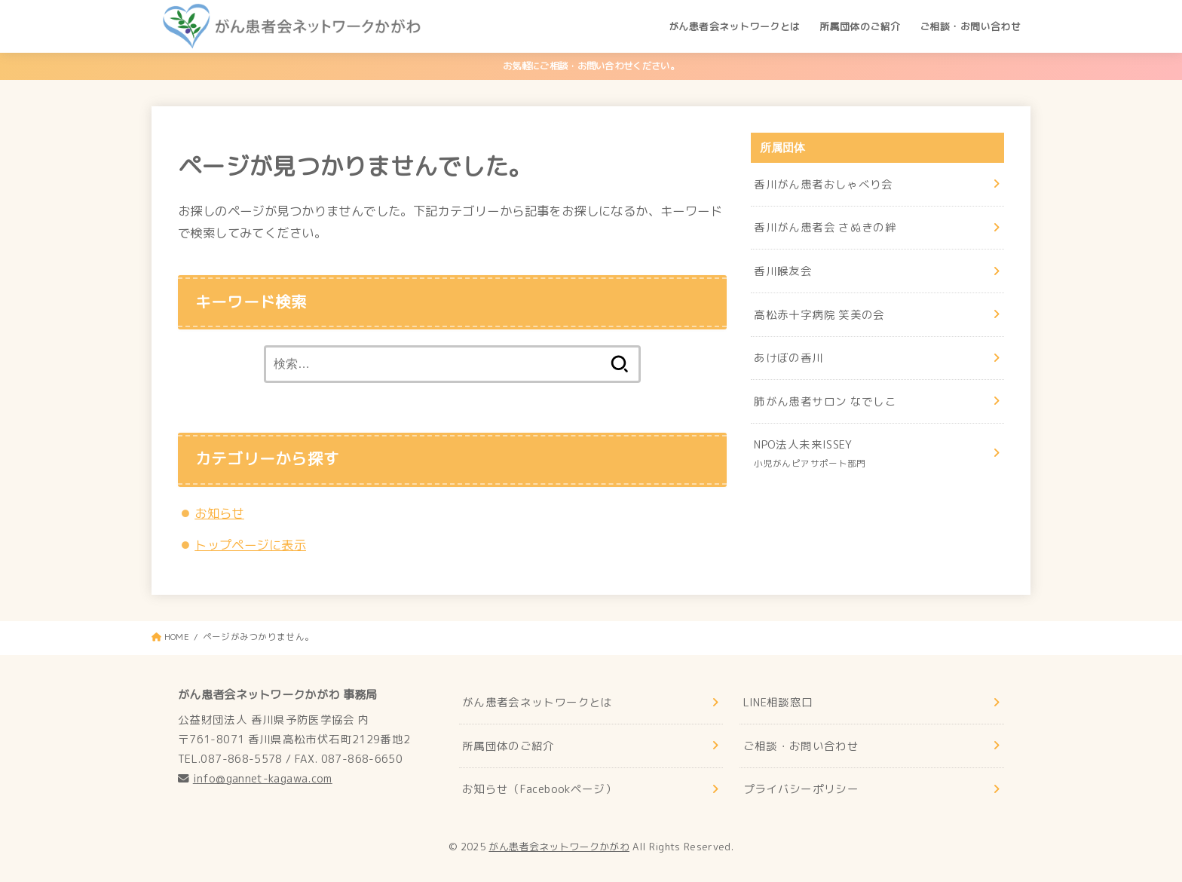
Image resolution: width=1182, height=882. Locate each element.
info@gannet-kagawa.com (262, 778)
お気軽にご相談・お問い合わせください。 (591, 66)
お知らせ (219, 513)
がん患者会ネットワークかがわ (558, 846)
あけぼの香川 (788, 358)
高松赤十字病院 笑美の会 (819, 315)
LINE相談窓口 (778, 702)
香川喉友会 (783, 271)
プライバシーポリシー (801, 789)
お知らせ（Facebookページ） (539, 789)
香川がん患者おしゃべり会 (823, 184)
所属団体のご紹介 (859, 26)
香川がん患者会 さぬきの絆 (825, 227)
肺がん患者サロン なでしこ (825, 401)
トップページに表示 (250, 544)
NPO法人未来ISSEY (872, 454)
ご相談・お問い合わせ (970, 26)
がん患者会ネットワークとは (734, 26)
